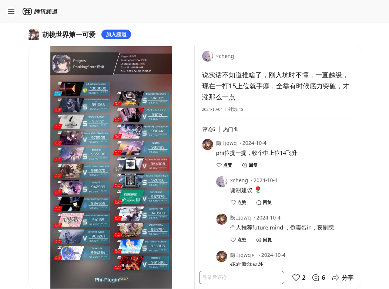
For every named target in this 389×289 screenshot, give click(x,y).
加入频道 (116, 34)
